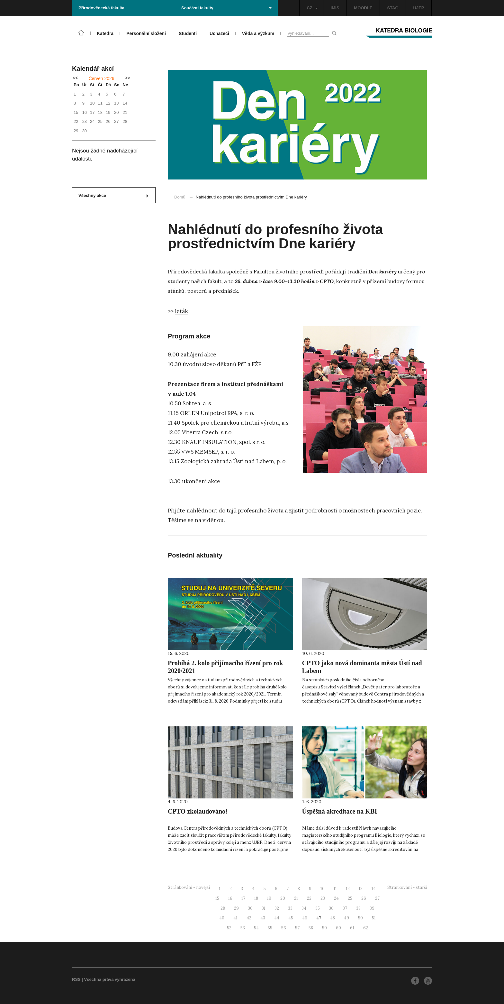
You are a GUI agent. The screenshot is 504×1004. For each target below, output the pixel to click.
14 (374, 888)
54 (256, 928)
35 (317, 908)
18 (256, 898)
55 (270, 928)
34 (304, 908)
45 (290, 918)
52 (229, 928)
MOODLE (363, 7)
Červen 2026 (101, 78)
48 (332, 918)
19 (269, 898)
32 (276, 908)
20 (282, 898)
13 (361, 888)
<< (75, 77)
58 (311, 928)
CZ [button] (312, 7)
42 (249, 918)
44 (276, 918)
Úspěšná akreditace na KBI (339, 811)
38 (358, 908)
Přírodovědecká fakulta (101, 7)
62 (365, 928)
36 (331, 908)
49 (346, 918)
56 (283, 928)
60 (338, 928)
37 (345, 908)
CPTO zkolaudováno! (198, 811)
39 (372, 908)
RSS (76, 979)
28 (223, 908)
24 (336, 898)
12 (348, 888)
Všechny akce (113, 195)
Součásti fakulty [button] (226, 7)
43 (262, 918)
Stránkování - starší (407, 887)
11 (335, 888)
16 (230, 898)
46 (304, 918)
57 (297, 928)
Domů (179, 197)
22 (309, 898)
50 (360, 918)
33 (290, 908)
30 (250, 908)
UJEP (418, 7)
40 (221, 918)
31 (264, 908)
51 (374, 918)
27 (377, 898)
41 (235, 918)
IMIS (335, 7)
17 (243, 898)
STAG (392, 7)
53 (242, 928)
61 (352, 928)
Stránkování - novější (189, 887)
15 (217, 898)
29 (236, 908)
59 (324, 928)
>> (127, 77)
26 (363, 898)
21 (296, 898)
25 (350, 898)
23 (322, 898)
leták (181, 311)
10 (322, 888)
